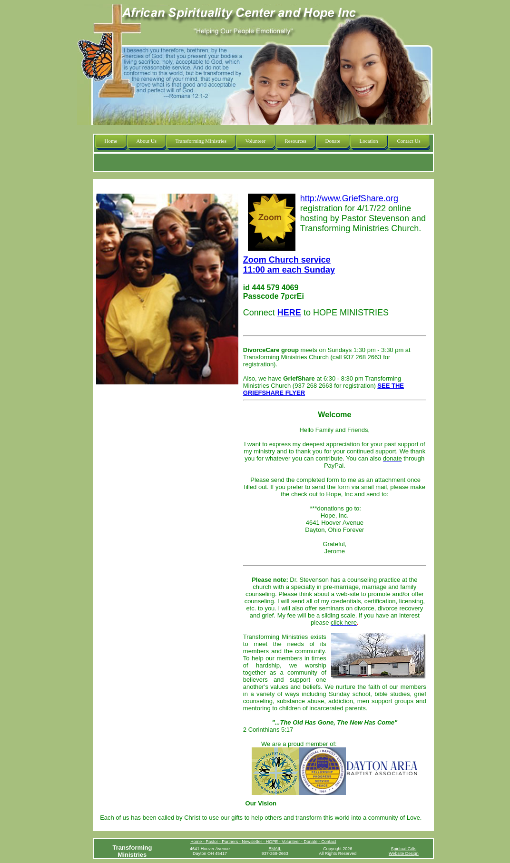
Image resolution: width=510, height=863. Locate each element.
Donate (310, 841)
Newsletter (252, 841)
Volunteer (291, 841)
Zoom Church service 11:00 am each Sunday (289, 265)
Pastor (212, 841)
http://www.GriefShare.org (349, 198)
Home (196, 841)
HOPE (272, 841)
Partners (230, 841)
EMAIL (274, 848)
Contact (328, 841)
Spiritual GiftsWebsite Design (404, 851)
